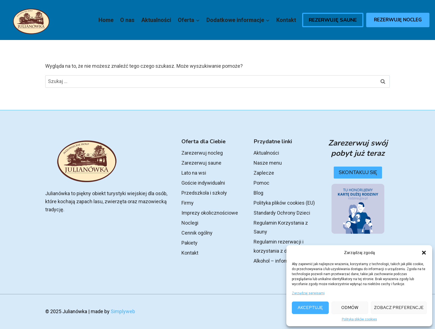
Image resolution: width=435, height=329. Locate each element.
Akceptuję (310, 307)
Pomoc (261, 183)
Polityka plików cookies (359, 319)
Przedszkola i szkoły (204, 193)
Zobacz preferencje (399, 307)
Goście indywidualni (203, 183)
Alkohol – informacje (276, 261)
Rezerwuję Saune (333, 20)
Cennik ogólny (197, 233)
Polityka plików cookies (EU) (284, 203)
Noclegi (189, 223)
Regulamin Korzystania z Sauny (281, 227)
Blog (258, 193)
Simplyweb (123, 311)
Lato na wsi (193, 173)
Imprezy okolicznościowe (209, 213)
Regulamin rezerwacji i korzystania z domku (279, 246)
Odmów (349, 307)
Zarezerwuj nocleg (202, 153)
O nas (127, 20)
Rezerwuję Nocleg (398, 20)
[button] (424, 252)
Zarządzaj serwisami (308, 293)
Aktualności (156, 20)
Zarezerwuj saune (201, 163)
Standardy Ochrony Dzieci (282, 213)
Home (105, 20)
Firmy (187, 203)
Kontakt (286, 20)
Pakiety (189, 243)
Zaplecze (264, 173)
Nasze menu (268, 163)
